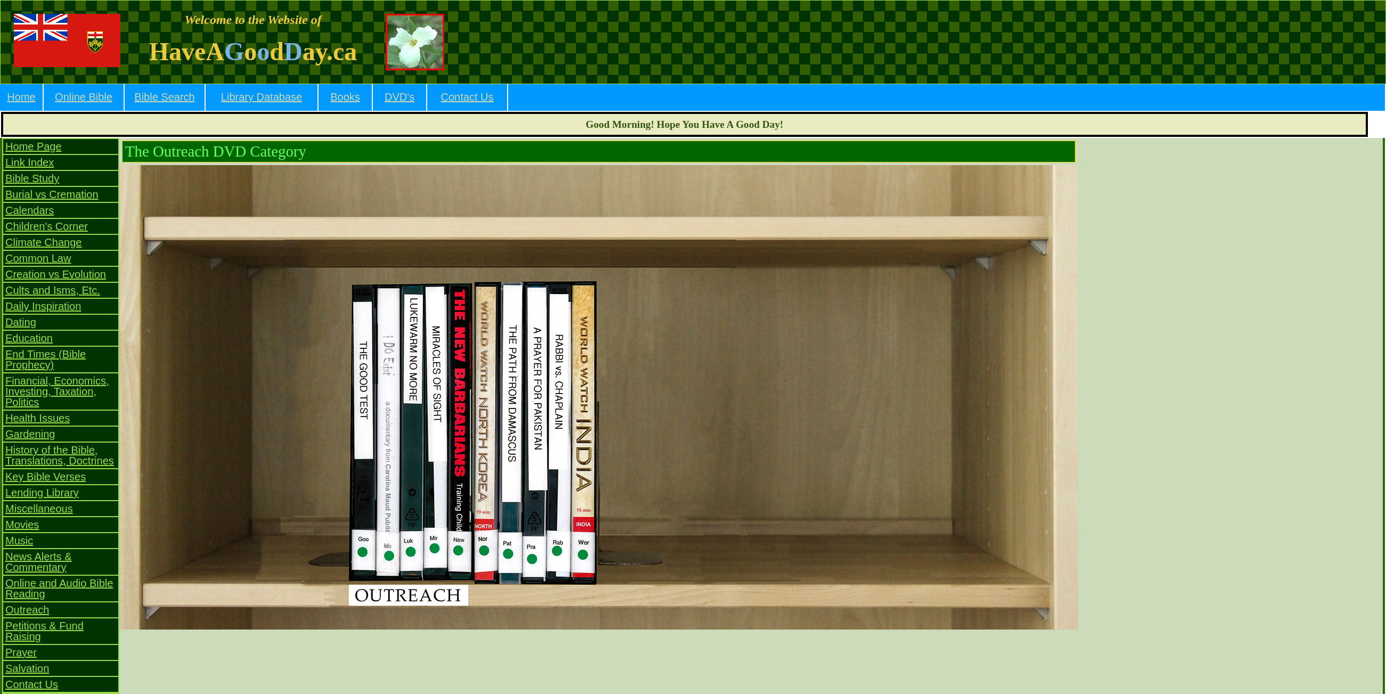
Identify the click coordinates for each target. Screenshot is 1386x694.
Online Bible (83, 97)
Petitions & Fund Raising (44, 631)
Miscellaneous (39, 509)
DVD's (399, 97)
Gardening (30, 434)
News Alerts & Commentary (38, 562)
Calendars (29, 210)
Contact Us (467, 97)
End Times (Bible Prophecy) (45, 359)
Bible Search (164, 97)
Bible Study (32, 178)
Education (29, 338)
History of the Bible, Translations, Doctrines (59, 455)
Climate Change (43, 242)
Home (21, 97)
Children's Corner (46, 226)
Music (19, 540)
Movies (22, 524)
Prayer (21, 652)
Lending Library (42, 493)
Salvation (27, 668)
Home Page (33, 146)
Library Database (261, 97)
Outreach (27, 610)
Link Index (29, 162)
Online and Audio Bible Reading (59, 588)
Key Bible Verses (45, 477)
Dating (20, 322)
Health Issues (37, 418)
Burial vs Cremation (52, 194)
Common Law (38, 258)
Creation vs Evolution (55, 274)
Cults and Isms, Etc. (52, 290)
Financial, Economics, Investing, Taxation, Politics (57, 391)
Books (345, 97)
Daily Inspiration (43, 306)
